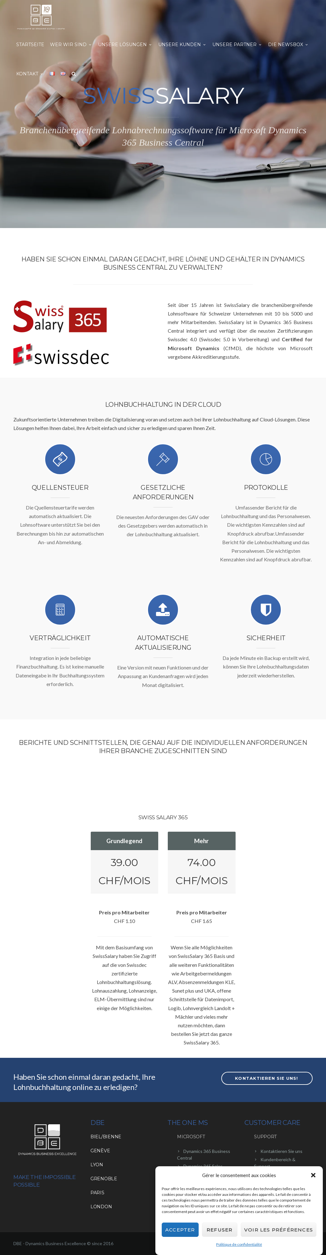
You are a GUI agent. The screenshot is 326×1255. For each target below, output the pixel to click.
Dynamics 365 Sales (203, 1166)
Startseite (30, 44)
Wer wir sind (71, 44)
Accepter (180, 1230)
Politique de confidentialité (239, 1245)
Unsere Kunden (182, 44)
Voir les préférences (278, 1230)
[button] (313, 1176)
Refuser (219, 1230)
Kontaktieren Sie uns (281, 1151)
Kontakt (30, 74)
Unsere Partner (237, 44)
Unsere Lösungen (125, 44)
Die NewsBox (288, 44)
